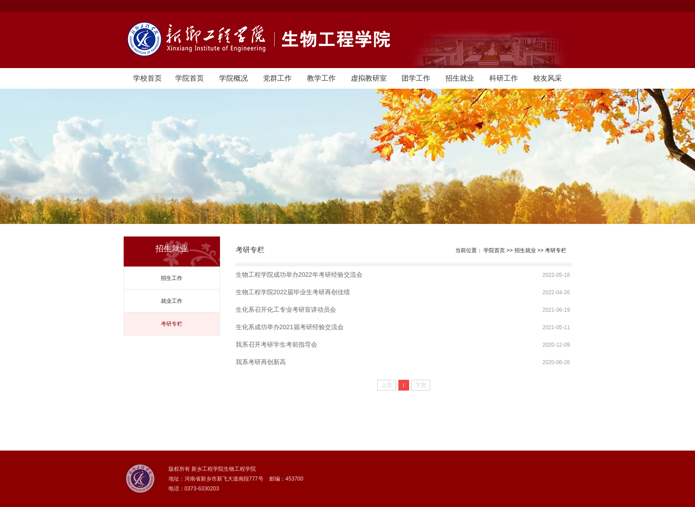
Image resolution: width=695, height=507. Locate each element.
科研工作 (503, 78)
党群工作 (277, 78)
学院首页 (189, 78)
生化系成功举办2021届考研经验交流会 (290, 327)
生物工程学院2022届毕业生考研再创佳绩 (293, 292)
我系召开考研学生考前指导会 (276, 344)
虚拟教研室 (369, 78)
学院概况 (233, 78)
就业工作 (171, 301)
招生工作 (171, 278)
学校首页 (147, 78)
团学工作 (415, 78)
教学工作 (321, 78)
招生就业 (459, 78)
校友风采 (547, 78)
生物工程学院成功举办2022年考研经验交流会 (299, 274)
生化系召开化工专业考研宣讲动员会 (286, 309)
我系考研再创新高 (261, 361)
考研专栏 (171, 324)
